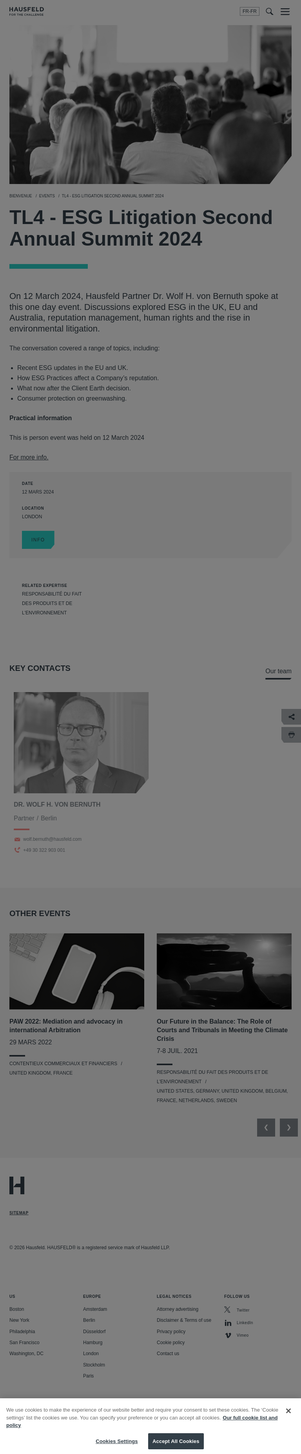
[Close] (288, 1419)
